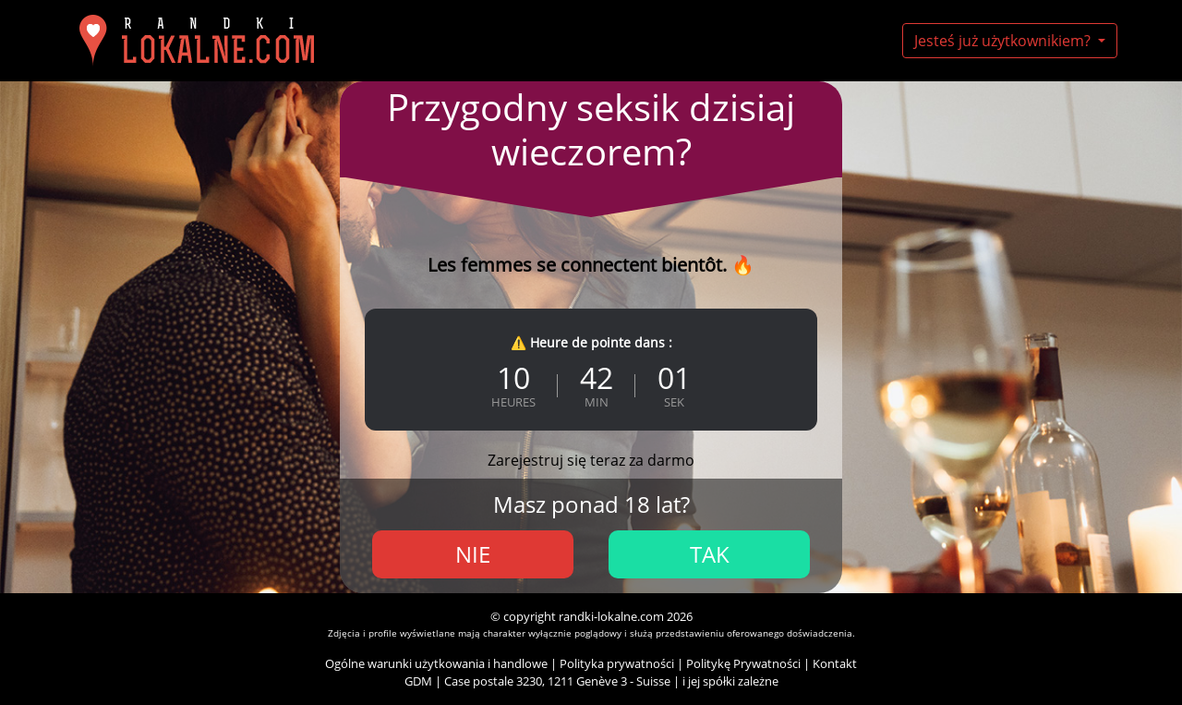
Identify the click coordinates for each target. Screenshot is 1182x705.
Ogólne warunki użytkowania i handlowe (436, 663)
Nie (472, 554)
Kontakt (835, 663)
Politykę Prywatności (743, 663)
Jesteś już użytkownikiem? (1004, 40)
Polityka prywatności (617, 663)
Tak (710, 554)
